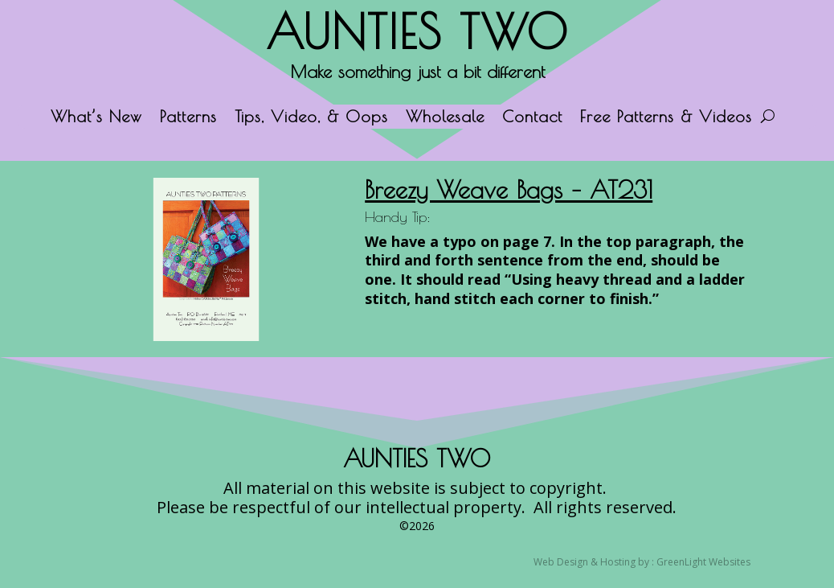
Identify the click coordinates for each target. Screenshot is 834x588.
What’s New (96, 118)
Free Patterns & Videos (666, 118)
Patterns (188, 118)
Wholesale (445, 118)
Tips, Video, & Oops (311, 118)
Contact (532, 118)
